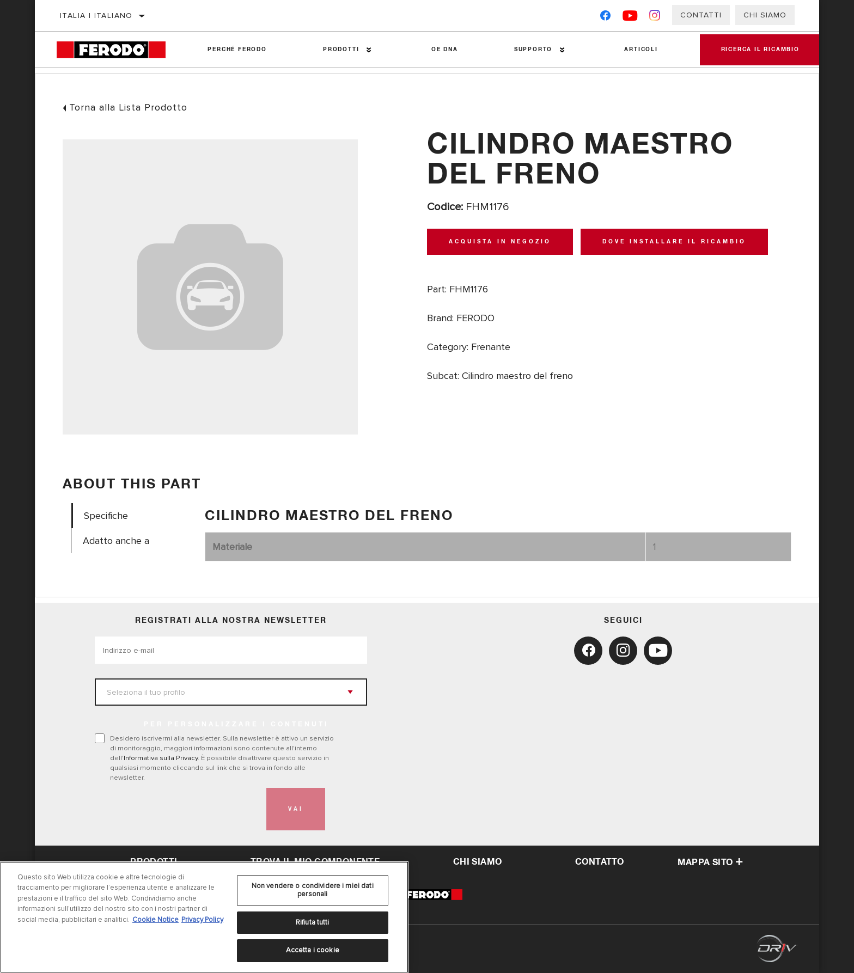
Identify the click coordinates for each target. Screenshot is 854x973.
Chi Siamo (764, 15)
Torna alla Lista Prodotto (128, 107)
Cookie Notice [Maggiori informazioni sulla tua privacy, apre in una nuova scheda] (155, 919)
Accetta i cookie (312, 950)
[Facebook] (605, 17)
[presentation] (177, 809)
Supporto (532, 49)
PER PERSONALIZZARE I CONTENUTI (236, 724)
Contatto (599, 862)
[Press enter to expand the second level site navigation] (368, 50)
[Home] (118, 49)
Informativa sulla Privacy (161, 758)
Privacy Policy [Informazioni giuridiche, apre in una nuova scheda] (202, 919)
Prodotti (340, 49)
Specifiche (106, 516)
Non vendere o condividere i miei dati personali (313, 890)
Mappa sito (710, 862)
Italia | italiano (96, 15)
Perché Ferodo (237, 49)
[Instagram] (655, 17)
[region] (204, 917)
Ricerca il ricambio (759, 49)
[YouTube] (630, 17)
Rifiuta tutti (313, 922)
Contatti (701, 15)
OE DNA (443, 49)
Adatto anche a (116, 541)
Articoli (639, 49)
